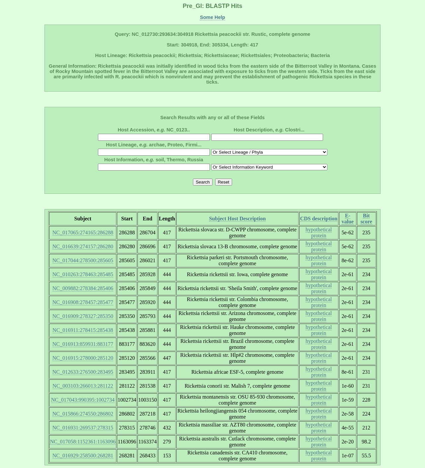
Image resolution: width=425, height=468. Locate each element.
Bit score (366, 218)
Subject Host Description (237, 218)
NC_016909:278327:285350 (82, 316)
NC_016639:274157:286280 (82, 246)
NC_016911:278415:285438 (82, 330)
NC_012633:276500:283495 (82, 372)
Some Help (212, 17)
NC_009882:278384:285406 (82, 288)
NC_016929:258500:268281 (82, 455)
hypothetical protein (318, 232)
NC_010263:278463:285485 (82, 274)
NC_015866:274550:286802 (82, 414)
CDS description (318, 218)
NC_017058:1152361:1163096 (83, 441)
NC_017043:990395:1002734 (83, 400)
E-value (348, 218)
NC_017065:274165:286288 (82, 232)
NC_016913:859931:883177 (82, 344)
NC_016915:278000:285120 (82, 358)
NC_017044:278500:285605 (82, 260)
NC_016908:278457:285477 (82, 302)
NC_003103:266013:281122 (82, 386)
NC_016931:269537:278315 (82, 427)
